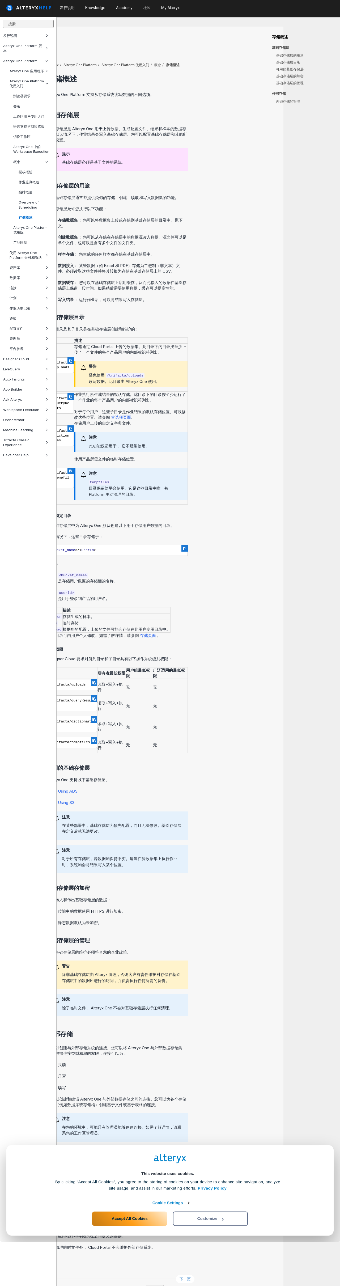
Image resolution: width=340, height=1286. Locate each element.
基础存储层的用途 (290, 55)
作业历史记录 (29, 308)
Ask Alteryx (25, 399)
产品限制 (20, 242)
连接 (29, 288)
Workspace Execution (25, 410)
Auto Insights (25, 379)
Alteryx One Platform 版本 (25, 48)
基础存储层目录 (288, 62)
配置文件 (29, 328)
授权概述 (25, 172)
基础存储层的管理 (290, 83)
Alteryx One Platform (25, 61)
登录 (16, 106)
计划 (29, 298)
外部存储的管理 (288, 101)
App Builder (25, 389)
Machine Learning (25, 430)
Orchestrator (25, 420)
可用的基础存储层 (290, 69)
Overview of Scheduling (29, 204)
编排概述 (25, 192)
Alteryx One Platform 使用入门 (29, 83)
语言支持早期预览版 (28, 126)
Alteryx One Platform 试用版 (30, 229)
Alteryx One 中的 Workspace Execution (31, 149)
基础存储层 (280, 48)
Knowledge (95, 7)
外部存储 (279, 94)
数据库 (29, 278)
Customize (210, 1262)
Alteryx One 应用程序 (29, 71)
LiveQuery (25, 369)
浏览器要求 (22, 96)
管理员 (29, 338)
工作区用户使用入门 (28, 116)
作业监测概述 (29, 182)
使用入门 (182, 50)
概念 (30, 162)
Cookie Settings (167, 1247)
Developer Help (25, 455)
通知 (13, 318)
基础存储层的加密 (290, 76)
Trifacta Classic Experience (25, 442)
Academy (124, 7)
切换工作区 (22, 136)
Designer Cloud (25, 359)
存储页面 (205, 620)
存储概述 (25, 217)
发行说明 (25, 35)
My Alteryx (170, 7)
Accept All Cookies (130, 1262)
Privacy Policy (212, 1232)
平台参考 (29, 348)
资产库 (29, 267)
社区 (147, 7)
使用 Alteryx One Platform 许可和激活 (29, 255)
